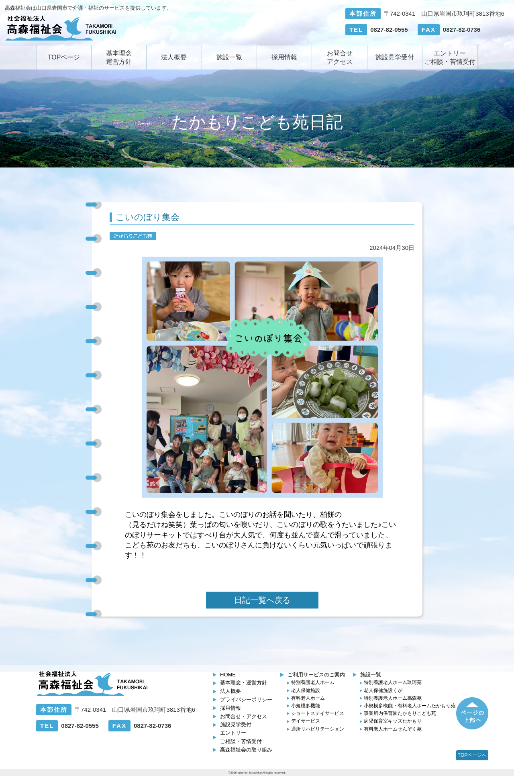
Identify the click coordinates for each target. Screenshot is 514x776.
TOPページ (64, 57)
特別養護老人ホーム (313, 682)
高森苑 (393, 698)
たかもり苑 (409, 706)
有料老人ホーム (308, 698)
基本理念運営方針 (119, 57)
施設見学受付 (394, 57)
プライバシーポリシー (246, 699)
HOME (228, 675)
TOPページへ (472, 755)
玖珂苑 (393, 682)
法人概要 (174, 57)
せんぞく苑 (393, 729)
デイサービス (305, 721)
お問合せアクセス (340, 57)
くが (383, 690)
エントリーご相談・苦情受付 (449, 57)
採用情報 (284, 57)
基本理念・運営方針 (243, 683)
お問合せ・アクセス (243, 716)
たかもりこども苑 (400, 713)
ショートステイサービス (317, 713)
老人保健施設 (305, 690)
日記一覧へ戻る (262, 600)
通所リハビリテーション (317, 729)
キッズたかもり (393, 721)
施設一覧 (229, 57)
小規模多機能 (305, 706)
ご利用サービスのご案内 (316, 675)
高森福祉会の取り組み (246, 750)
